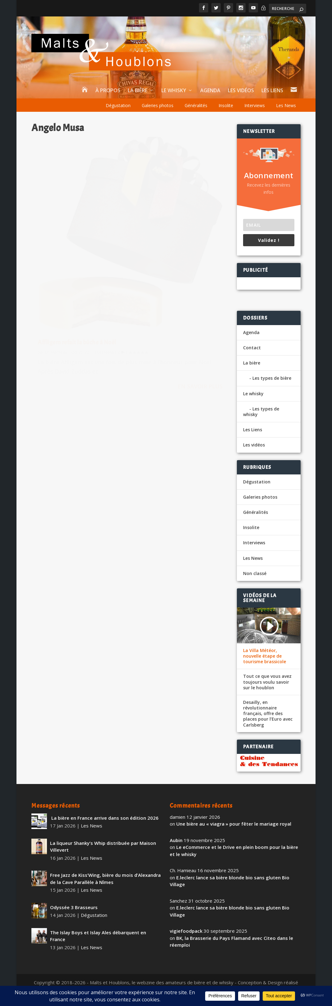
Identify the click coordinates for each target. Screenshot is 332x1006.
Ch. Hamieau (56, 256)
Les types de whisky (261, 411)
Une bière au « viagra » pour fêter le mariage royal (233, 824)
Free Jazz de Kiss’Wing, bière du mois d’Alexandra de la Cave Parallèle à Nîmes (105, 878)
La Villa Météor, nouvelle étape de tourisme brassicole (264, 656)
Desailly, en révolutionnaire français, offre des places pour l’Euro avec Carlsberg (268, 714)
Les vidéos (241, 91)
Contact (252, 348)
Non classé (254, 573)
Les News (286, 105)
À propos (107, 91)
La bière (137, 91)
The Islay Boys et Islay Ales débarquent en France (98, 936)
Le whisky (173, 91)
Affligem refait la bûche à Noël (77, 247)
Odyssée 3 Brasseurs (74, 907)
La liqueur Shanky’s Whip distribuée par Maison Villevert (103, 846)
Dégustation (118, 105)
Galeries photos (157, 105)
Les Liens (272, 91)
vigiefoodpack (186, 931)
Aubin (176, 840)
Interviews (254, 105)
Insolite (226, 105)
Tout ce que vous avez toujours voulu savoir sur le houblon (267, 681)
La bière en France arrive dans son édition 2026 (104, 818)
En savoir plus (97, 306)
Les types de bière (271, 378)
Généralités (196, 105)
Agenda (210, 91)
